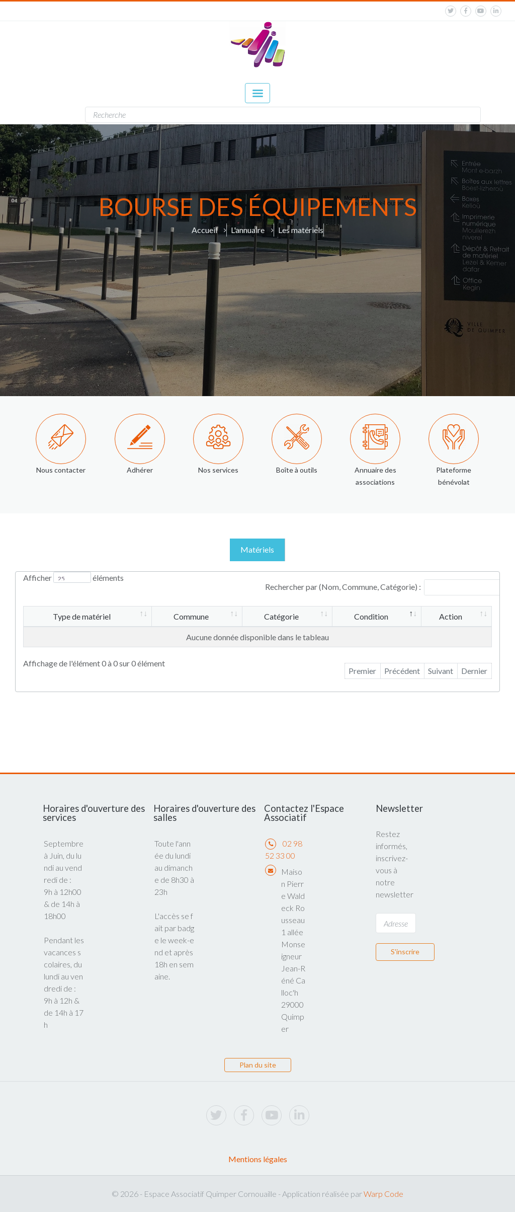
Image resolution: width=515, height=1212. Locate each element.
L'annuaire (248, 230)
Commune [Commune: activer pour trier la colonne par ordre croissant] (191, 616)
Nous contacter (60, 470)
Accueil (204, 230)
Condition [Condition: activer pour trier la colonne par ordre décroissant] (371, 616)
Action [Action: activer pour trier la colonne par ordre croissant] (450, 616)
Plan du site (257, 1064)
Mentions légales (257, 1159)
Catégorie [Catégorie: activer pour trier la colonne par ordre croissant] (281, 616)
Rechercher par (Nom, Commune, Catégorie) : (384, 586)
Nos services (218, 470)
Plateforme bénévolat (453, 476)
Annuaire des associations (375, 476)
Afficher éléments (73, 577)
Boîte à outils (296, 470)
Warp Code (383, 1193)
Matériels (257, 549)
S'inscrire (405, 951)
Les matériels (300, 230)
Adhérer (140, 470)
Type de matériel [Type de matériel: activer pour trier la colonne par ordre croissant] (82, 616)
